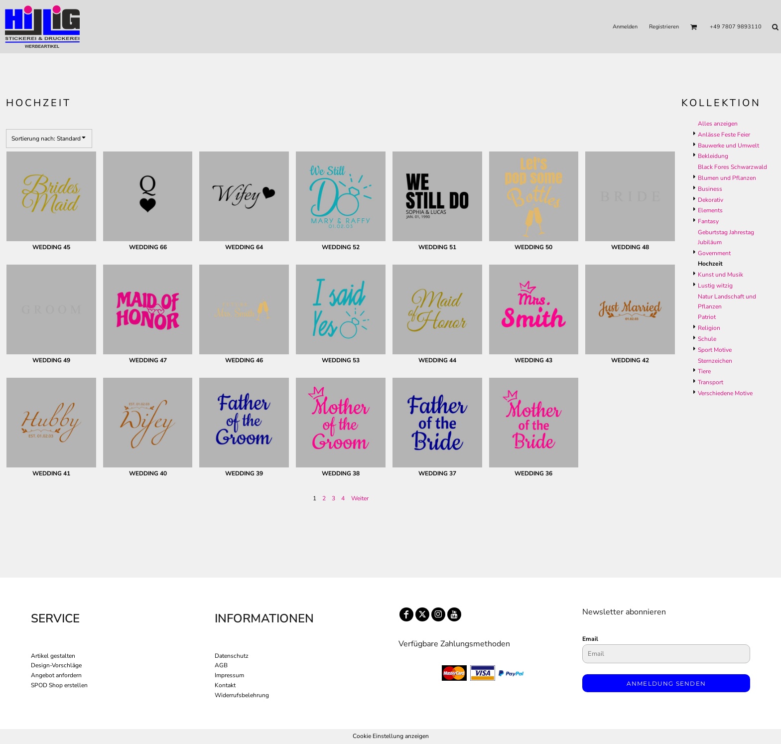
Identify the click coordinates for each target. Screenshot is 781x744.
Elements (710, 210)
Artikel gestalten (53, 656)
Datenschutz (232, 656)
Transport (710, 382)
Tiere (704, 371)
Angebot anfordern (56, 675)
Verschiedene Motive (725, 393)
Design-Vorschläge (56, 665)
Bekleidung (713, 156)
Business (710, 189)
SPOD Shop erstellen (59, 685)
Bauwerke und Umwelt (728, 145)
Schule (707, 339)
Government (714, 253)
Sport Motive (715, 350)
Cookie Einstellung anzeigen (391, 736)
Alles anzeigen (718, 124)
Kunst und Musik (720, 275)
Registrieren (664, 26)
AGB (221, 665)
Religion (709, 328)
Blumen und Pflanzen (727, 178)
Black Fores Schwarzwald (732, 167)
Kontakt (225, 685)
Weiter (360, 498)
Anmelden (625, 26)
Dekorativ (710, 200)
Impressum (229, 675)
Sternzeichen (715, 361)
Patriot (707, 317)
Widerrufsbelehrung (242, 695)
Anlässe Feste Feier (724, 135)
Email (590, 639)
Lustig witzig (715, 286)
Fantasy (708, 221)
